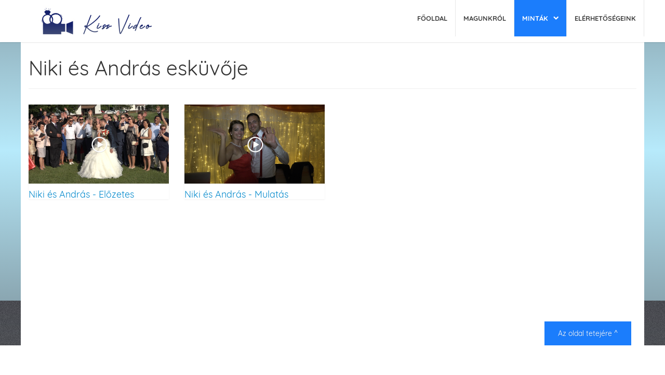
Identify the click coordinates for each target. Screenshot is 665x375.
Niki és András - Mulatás (236, 194)
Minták (535, 18)
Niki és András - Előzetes (81, 194)
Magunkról (484, 18)
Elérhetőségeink (605, 18)
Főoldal (432, 18)
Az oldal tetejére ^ (588, 333)
